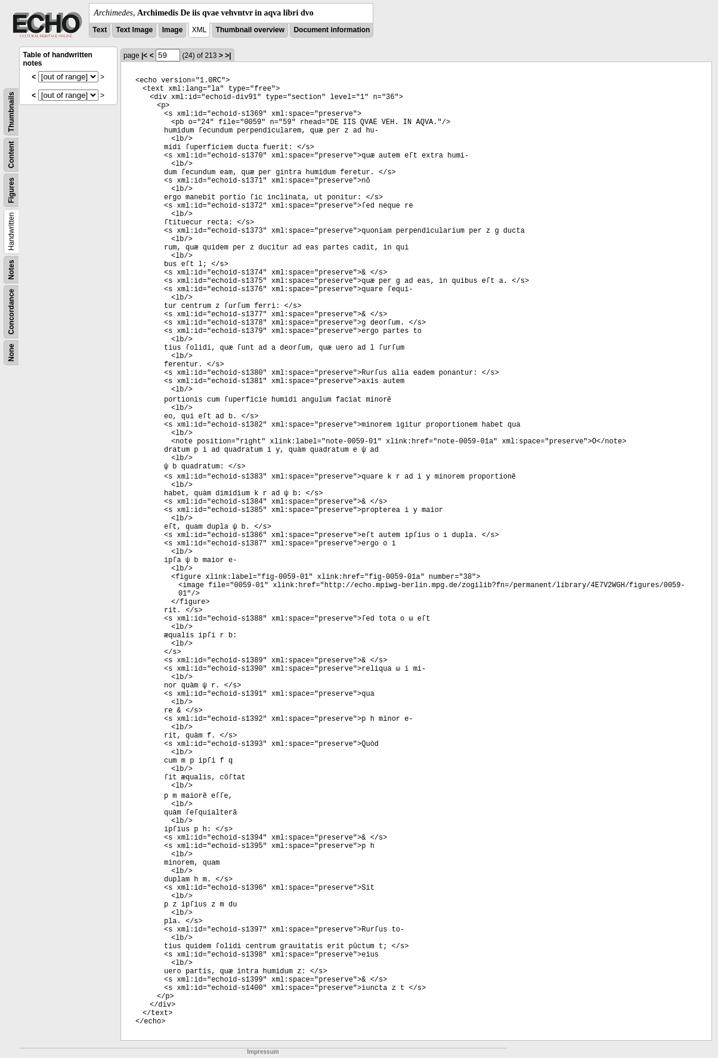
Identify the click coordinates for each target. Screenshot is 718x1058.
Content (11, 154)
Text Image (134, 30)
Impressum (262, 1051)
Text (99, 30)
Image (172, 30)
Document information (331, 30)
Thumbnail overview (250, 30)
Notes (11, 269)
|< (144, 55)
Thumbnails (11, 112)
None (11, 353)
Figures (11, 190)
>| (228, 55)
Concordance (11, 312)
